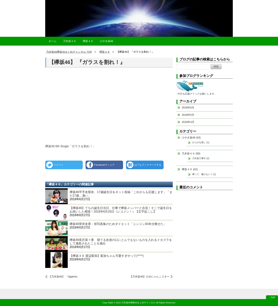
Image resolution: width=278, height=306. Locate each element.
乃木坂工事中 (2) (200, 158)
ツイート (58, 164)
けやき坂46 (106, 41)
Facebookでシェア (104, 164)
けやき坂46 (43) (191, 137)
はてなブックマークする (147, 164)
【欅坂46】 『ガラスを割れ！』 (87, 62)
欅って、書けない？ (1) (204, 174)
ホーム (52, 41)
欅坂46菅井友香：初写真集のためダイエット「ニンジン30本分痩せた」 (118, 224)
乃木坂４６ (69, 41)
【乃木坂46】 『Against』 (64, 276)
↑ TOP (272, 297)
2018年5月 (188, 114)
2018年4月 (188, 121)
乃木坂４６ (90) (191, 153)
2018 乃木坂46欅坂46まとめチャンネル (136, 302)
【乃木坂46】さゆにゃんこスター (149, 276)
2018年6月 (188, 107)
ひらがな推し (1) (200, 142)
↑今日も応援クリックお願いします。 (197, 93)
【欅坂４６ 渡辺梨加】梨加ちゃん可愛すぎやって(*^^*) (107, 255)
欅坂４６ (88, 41)
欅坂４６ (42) (190, 169)
